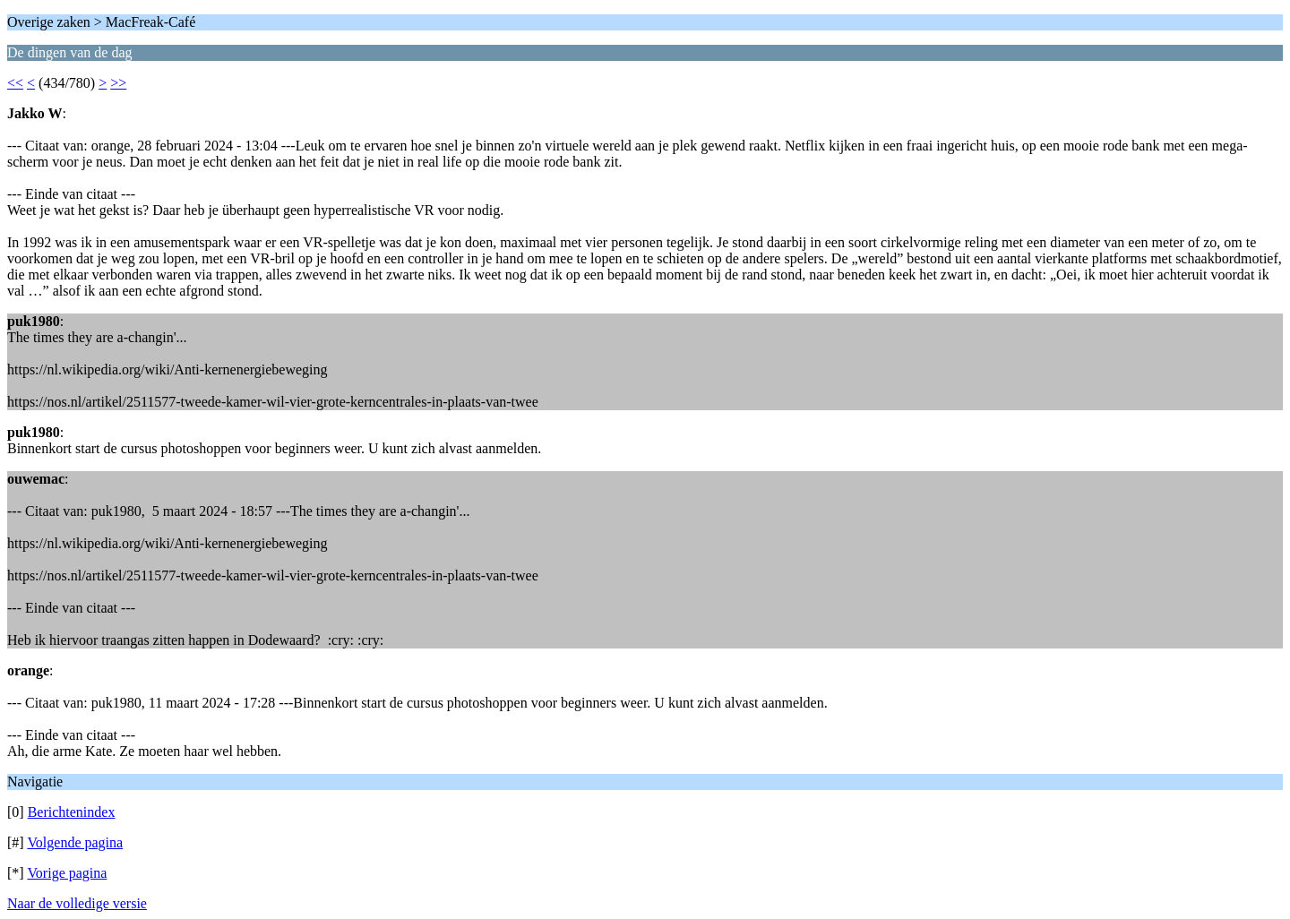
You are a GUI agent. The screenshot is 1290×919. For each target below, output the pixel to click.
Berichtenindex (72, 812)
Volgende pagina (75, 842)
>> (118, 82)
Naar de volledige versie (77, 903)
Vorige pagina (67, 872)
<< (15, 82)
